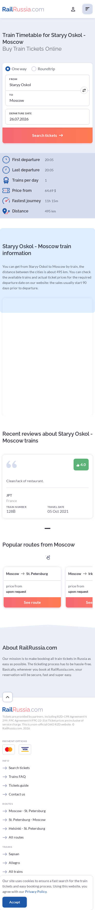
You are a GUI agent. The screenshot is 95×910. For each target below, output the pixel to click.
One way (19, 68)
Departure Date (20, 113)
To (11, 94)
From (13, 79)
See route (32, 602)
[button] (47, 528)
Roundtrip (46, 68)
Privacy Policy (36, 891)
